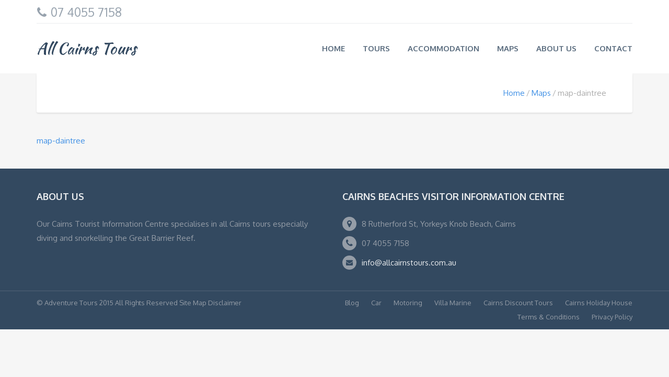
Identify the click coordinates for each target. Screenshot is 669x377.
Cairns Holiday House (598, 302)
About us (556, 48)
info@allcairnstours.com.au (409, 263)
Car (376, 302)
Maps (507, 48)
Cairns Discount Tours (518, 302)
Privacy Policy (612, 317)
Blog (352, 302)
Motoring (408, 302)
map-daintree (61, 141)
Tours (376, 48)
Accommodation (443, 48)
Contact (613, 48)
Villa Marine (452, 302)
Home (333, 48)
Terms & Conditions (548, 317)
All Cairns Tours (86, 48)
